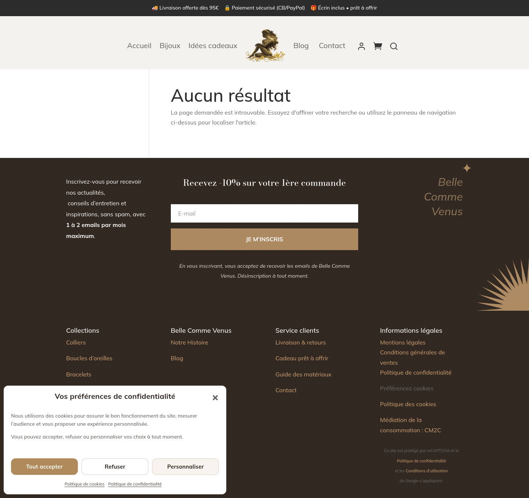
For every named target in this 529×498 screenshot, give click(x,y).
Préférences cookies (406, 388)
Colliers (76, 342)
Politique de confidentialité (135, 484)
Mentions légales (402, 342)
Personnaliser (185, 466)
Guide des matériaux (304, 374)
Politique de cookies (85, 484)
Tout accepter (44, 466)
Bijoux (169, 45)
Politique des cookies (408, 404)
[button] (215, 397)
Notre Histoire (189, 342)
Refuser (115, 466)
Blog (302, 45)
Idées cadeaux (212, 45)
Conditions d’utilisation (427, 470)
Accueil (139, 45)
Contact (332, 45)
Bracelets (78, 374)
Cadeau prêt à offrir (302, 358)
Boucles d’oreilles (89, 358)
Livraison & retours (301, 342)
